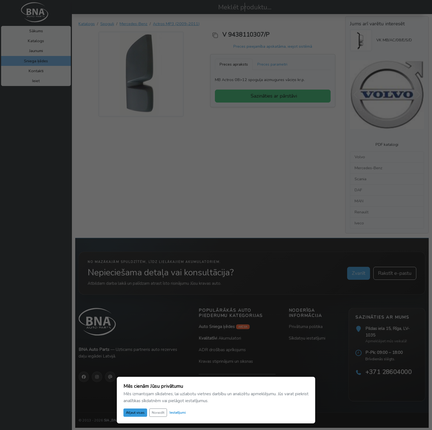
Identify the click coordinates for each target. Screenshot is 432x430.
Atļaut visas (135, 412)
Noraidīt (158, 412)
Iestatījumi (177, 412)
